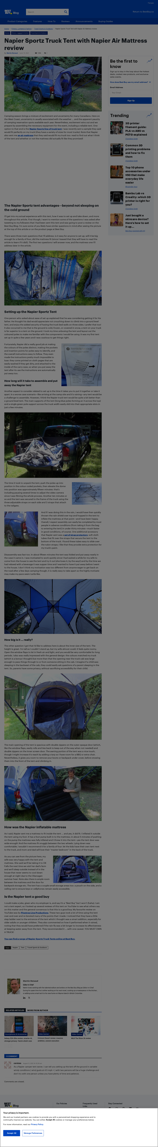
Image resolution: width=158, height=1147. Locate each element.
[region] (79, 1127)
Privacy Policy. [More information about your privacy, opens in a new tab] (37, 1124)
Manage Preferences (33, 1133)
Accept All (11, 1133)
